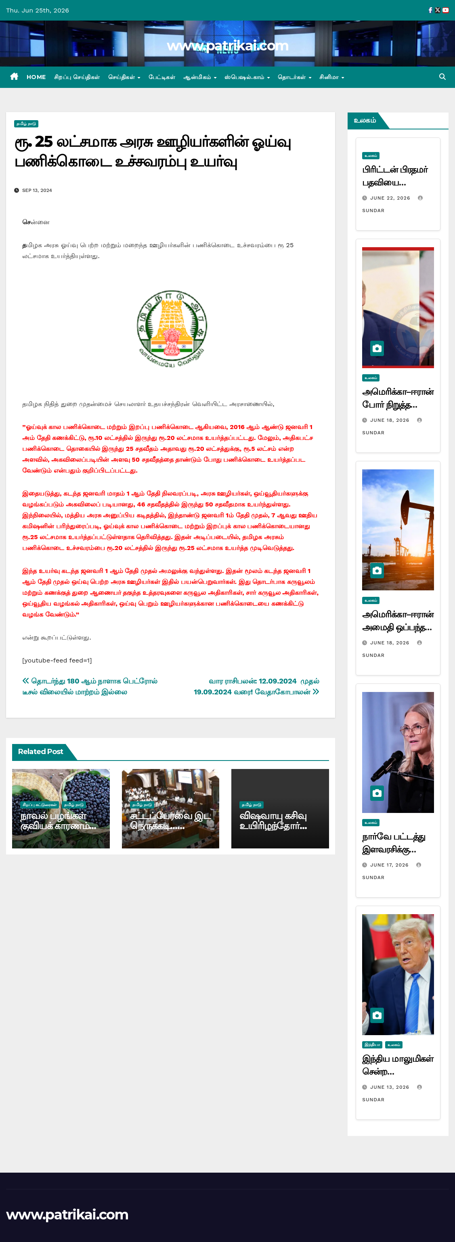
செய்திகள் (122, 77)
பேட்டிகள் (162, 77)
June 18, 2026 (390, 420)
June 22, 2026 (391, 198)
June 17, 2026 (390, 865)
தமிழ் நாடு (26, 123)
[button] (442, 77)
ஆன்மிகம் (198, 77)
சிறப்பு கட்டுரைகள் (40, 804)
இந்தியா (372, 1044)
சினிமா (329, 77)
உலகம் (371, 155)
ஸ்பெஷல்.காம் (245, 77)
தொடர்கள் (293, 77)
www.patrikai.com (228, 45)
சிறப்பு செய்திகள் (77, 77)
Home (36, 77)
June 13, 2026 (390, 1087)
